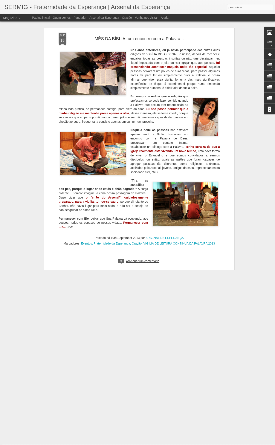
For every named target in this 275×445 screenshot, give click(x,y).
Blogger (155, 442)
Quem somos (61, 17)
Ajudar (165, 17)
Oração (137, 203)
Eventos (86, 203)
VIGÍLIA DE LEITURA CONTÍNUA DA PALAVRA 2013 (179, 203)
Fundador (80, 17)
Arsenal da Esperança (104, 17)
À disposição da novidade (113, 427)
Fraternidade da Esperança (112, 203)
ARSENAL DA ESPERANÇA (164, 198)
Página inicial (41, 17)
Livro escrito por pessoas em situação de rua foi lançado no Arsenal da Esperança (130, 380)
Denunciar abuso (169, 442)
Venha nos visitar (146, 17)
